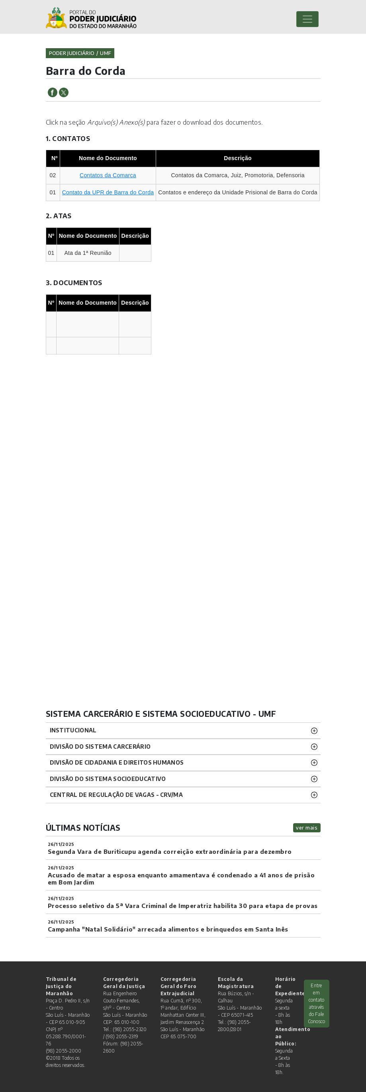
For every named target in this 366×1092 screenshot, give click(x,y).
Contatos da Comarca (108, 175)
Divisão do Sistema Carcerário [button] (100, 746)
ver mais (306, 827)
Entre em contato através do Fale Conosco (316, 1003)
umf (105, 53)
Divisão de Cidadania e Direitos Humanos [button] (117, 762)
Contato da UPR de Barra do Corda (108, 192)
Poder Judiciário (72, 53)
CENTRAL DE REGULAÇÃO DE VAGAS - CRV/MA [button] (116, 794)
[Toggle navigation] (307, 19)
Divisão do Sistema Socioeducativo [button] (108, 778)
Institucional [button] (73, 730)
